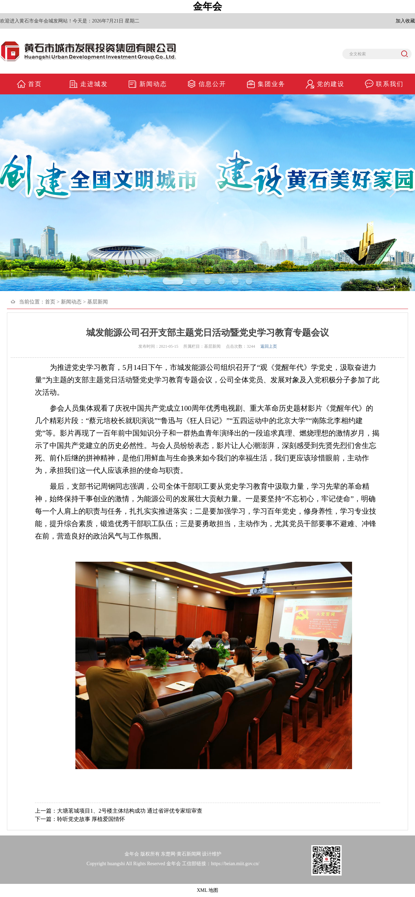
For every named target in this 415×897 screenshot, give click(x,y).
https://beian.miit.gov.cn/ (235, 863)
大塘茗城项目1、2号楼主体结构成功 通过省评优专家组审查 (129, 811)
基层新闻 (97, 302)
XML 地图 (207, 890)
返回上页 (268, 346)
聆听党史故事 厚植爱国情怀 (91, 819)
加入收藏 (405, 21)
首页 (50, 302)
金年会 (207, 6)
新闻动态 (71, 302)
